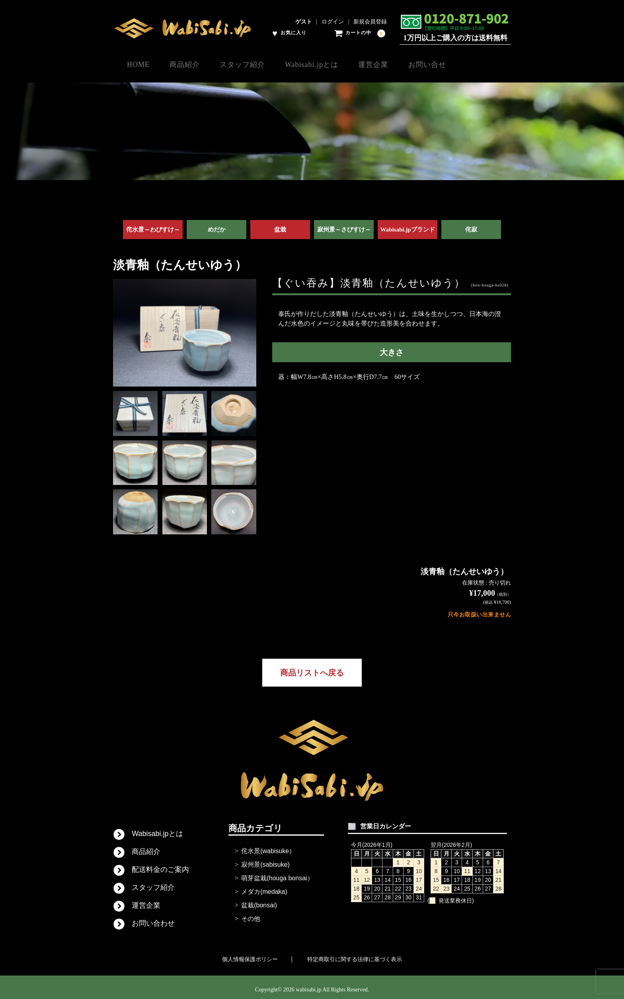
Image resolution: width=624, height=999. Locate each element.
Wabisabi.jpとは (337, 64)
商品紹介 (193, 64)
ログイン (333, 22)
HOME (138, 64)
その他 (250, 914)
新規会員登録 (370, 22)
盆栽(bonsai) (259, 900)
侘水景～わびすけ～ (153, 225)
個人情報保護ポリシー (250, 955)
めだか (217, 225)
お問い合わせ (153, 918)
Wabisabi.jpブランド (407, 225)
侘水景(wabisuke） (268, 846)
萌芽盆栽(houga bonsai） (277, 873)
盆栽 (280, 225)
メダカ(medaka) (264, 886)
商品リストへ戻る (312, 667)
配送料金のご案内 (160, 865)
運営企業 (407, 64)
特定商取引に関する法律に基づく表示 (354, 955)
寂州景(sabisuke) (265, 859)
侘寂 (471, 225)
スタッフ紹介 (259, 64)
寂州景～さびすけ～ (344, 225)
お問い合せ (469, 64)
